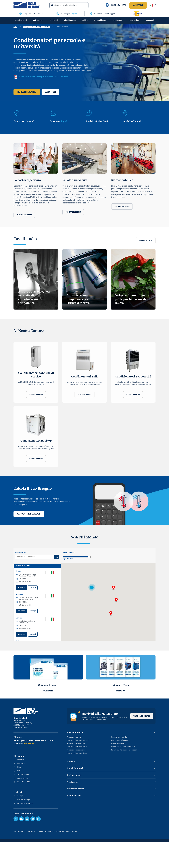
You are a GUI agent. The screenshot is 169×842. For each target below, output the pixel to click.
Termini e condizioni (46, 831)
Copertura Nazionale (33, 14)
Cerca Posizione (20, 553)
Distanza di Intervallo (69, 553)
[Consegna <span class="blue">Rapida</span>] (57, 14)
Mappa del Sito (72, 831)
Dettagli (33, 587)
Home (15, 27)
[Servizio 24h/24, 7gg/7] (91, 14)
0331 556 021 (118, 5)
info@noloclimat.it (25, 582)
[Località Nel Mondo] (125, 113)
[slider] (89, 557)
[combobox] (68, 5)
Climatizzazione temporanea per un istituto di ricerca (79, 299)
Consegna (69, 14)
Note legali (60, 831)
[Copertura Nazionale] (20, 14)
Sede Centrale (20, 718)
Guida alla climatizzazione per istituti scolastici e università (40, 77)
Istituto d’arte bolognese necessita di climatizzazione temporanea (34, 297)
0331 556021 (23, 579)
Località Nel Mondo (132, 121)
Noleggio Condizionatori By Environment (36, 27)
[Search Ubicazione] (56, 557)
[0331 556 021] (107, 5)
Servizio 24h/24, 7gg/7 (104, 14)
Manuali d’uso (18, 831)
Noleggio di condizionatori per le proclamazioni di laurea (132, 299)
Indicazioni (21, 587)
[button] (113, 588)
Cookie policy (31, 831)
